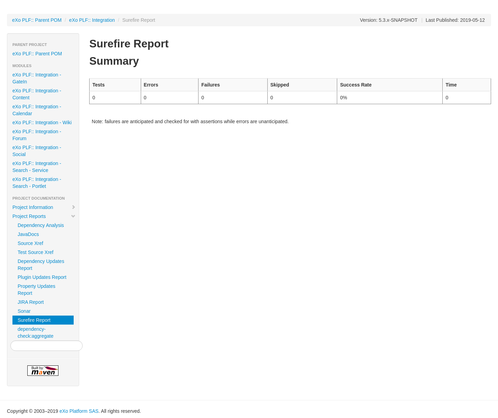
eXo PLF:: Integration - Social (36, 151)
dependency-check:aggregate (36, 332)
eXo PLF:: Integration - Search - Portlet (36, 182)
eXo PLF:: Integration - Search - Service (36, 167)
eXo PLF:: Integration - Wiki (42, 122)
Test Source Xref (36, 252)
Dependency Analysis (41, 225)
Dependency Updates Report (41, 264)
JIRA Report (31, 302)
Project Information (44, 207)
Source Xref (30, 243)
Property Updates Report (36, 289)
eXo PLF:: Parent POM (37, 20)
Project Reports (44, 216)
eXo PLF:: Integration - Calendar (36, 110)
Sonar (24, 311)
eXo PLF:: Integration (92, 20)
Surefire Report (34, 320)
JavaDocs (28, 234)
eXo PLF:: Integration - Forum (36, 135)
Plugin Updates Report (42, 277)
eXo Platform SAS (79, 411)
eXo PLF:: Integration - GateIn (36, 78)
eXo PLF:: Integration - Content (36, 94)
